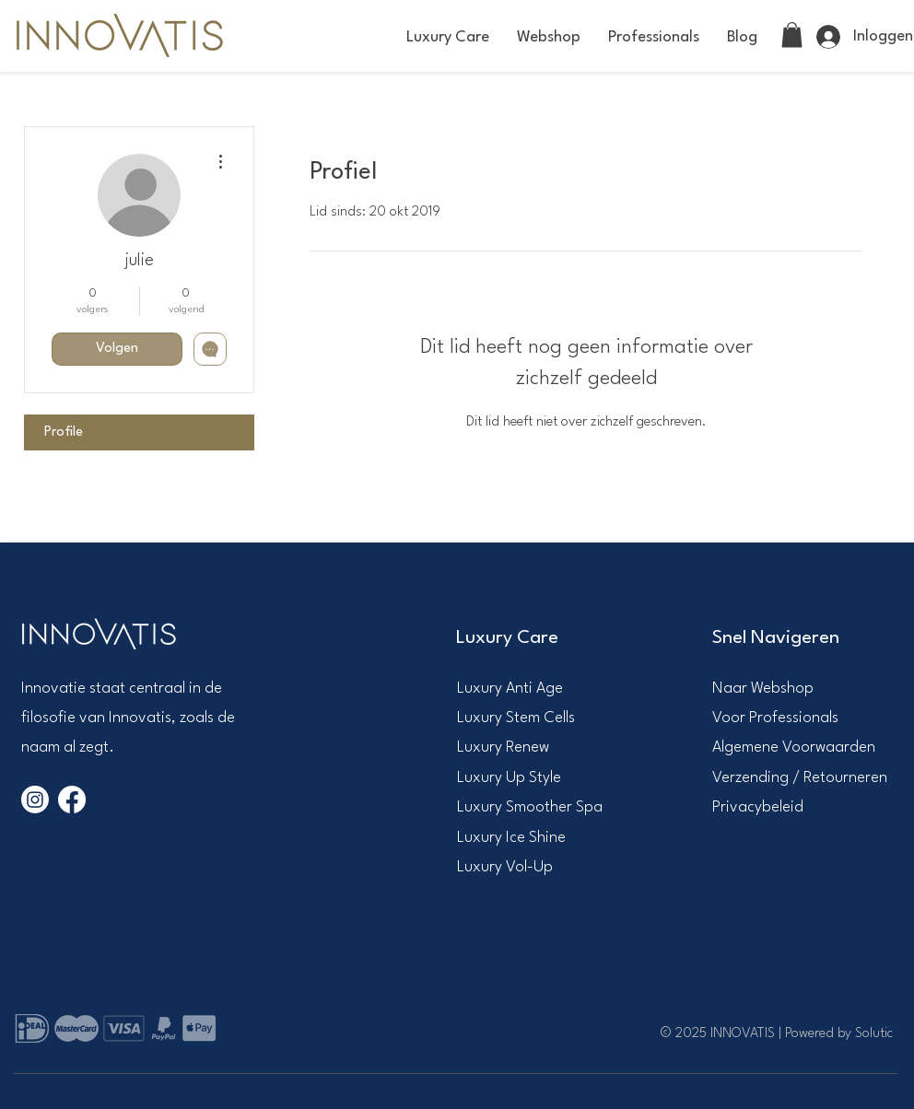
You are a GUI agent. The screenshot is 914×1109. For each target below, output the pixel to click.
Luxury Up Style (509, 778)
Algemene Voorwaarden (793, 747)
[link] (792, 34)
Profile (63, 432)
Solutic (874, 1034)
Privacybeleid (757, 807)
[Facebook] (72, 799)
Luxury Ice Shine (511, 838)
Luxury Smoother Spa (530, 807)
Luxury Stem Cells (516, 718)
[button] (448, 37)
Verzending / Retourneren (799, 778)
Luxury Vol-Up (505, 867)
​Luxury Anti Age (510, 688)
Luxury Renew (503, 747)
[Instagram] (35, 799)
